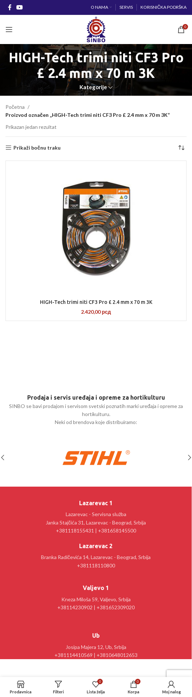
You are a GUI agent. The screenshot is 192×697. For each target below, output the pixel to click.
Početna (15, 107)
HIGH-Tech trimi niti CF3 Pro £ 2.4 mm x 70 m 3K (96, 302)
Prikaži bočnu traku (37, 148)
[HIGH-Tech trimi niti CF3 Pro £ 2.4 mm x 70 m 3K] (96, 229)
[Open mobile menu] (9, 29)
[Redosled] (181, 147)
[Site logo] (96, 29)
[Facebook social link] (9, 7)
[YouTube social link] (19, 7)
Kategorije (93, 87)
